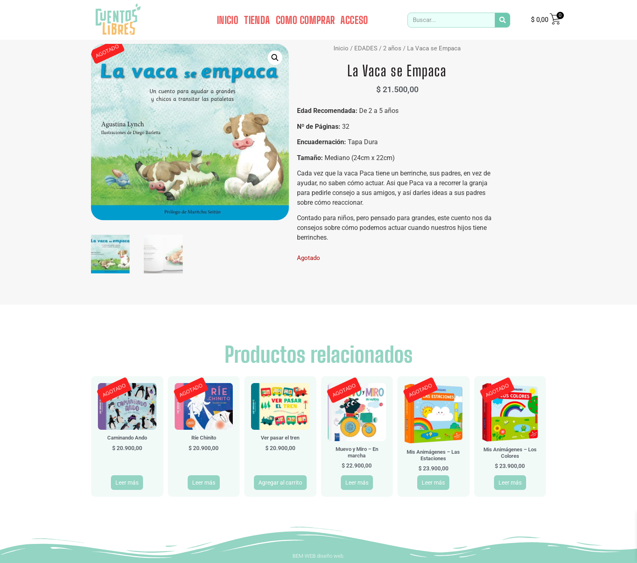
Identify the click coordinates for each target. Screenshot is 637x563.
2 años (392, 48)
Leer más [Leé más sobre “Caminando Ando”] (127, 482)
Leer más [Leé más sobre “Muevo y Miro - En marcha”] (356, 482)
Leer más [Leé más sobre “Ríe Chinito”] (203, 482)
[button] (275, 57)
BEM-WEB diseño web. (318, 556)
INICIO (227, 20)
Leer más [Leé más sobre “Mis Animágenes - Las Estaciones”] (433, 482)
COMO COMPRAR (305, 20)
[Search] (502, 20)
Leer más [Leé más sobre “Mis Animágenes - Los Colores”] (510, 482)
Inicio (341, 48)
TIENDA (257, 20)
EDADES (365, 48)
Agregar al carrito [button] (280, 482)
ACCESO (354, 20)
